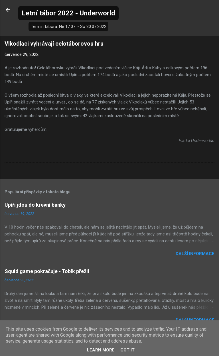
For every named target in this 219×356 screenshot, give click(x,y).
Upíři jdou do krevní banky (35, 205)
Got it (127, 350)
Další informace (195, 253)
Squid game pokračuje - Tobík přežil (47, 271)
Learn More (101, 350)
